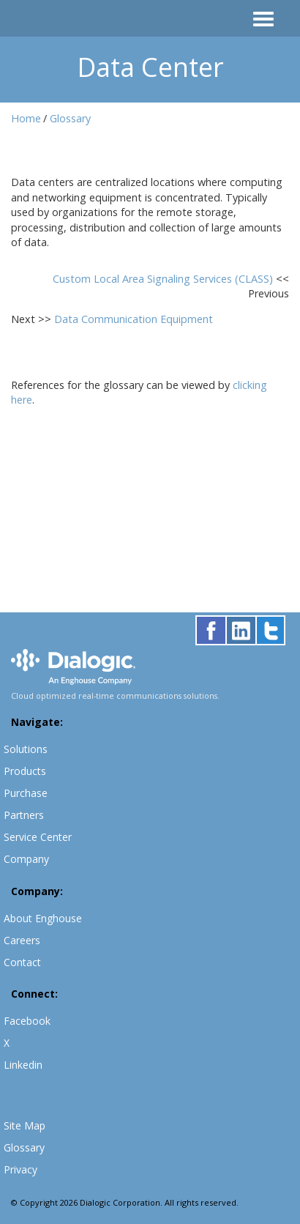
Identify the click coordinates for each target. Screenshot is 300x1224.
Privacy (20, 1169)
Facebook (27, 1021)
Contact (22, 962)
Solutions (26, 749)
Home (26, 118)
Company (26, 859)
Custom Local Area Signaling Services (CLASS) (164, 279)
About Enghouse (43, 918)
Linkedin (23, 1065)
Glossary (70, 118)
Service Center (38, 837)
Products (25, 771)
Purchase (26, 793)
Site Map (24, 1125)
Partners (24, 815)
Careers (22, 940)
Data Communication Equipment (133, 319)
